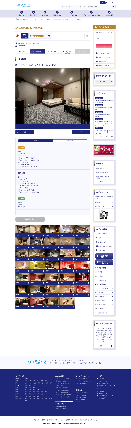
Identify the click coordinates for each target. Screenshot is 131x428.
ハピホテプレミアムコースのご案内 (104, 177)
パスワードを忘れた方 (104, 57)
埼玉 (35, 383)
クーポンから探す (71, 13)
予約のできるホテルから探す (91, 13)
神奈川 (30, 383)
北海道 (26, 378)
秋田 (30, 380)
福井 (34, 387)
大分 (42, 398)
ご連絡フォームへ (103, 346)
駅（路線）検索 (101, 242)
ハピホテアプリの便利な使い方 (84, 381)
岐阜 (30, 389)
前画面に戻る (25, 219)
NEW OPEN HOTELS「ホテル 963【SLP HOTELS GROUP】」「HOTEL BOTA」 (104, 130)
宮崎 (46, 398)
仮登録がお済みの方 (104, 65)
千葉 (39, 383)
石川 (26, 387)
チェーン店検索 (104, 276)
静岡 (34, 389)
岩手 (38, 380)
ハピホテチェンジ (102, 389)
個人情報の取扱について (55, 420)
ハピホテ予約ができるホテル (102, 256)
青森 (26, 380)
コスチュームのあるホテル (104, 288)
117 (84, 132)
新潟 (26, 385)
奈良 (42, 391)
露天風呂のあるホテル (104, 292)
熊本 (38, 398)
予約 (82, 51)
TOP (22, 51)
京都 (34, 391)
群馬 (51, 383)
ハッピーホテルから (104, 324)
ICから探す (44, 13)
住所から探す (21, 13)
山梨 (30, 385)
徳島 (30, 396)
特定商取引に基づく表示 (71, 420)
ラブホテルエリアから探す (104, 246)
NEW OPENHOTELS (60, 406)
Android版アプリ (104, 206)
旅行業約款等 (83, 420)
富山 (30, 387)
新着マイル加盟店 (81, 395)
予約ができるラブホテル (61, 388)
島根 (38, 394)
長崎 (34, 398)
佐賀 (30, 398)
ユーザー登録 (110, 3)
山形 (34, 380)
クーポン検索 (104, 272)
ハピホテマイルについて (104, 172)
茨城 (47, 383)
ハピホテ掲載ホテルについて (105, 395)
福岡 (26, 398)
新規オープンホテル (81, 393)
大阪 (26, 391)
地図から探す (57, 13)
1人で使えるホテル (104, 300)
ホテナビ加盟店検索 (104, 280)
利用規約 (43, 420)
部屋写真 (37, 51)
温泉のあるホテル (104, 309)
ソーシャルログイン (104, 53)
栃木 (43, 383)
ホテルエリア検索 (101, 234)
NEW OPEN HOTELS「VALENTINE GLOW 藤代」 (104, 100)
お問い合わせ (93, 420)
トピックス (100, 93)
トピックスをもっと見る (106, 136)
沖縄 (26, 400)
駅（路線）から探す (60, 381)
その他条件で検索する (104, 313)
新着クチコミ (80, 402)
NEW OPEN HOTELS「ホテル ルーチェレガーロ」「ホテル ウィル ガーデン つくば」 (104, 122)
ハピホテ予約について (103, 383)
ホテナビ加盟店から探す (61, 392)
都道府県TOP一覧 (103, 76)
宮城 (42, 380)
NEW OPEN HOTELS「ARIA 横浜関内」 (103, 107)
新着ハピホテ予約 (81, 397)
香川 (26, 396)
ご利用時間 (70, 141)
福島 (46, 380)
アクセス (52, 51)
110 (21, 132)
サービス (99, 164)
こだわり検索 (100, 250)
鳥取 (34, 394)
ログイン (104, 46)
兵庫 (30, 391)
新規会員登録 (102, 61)
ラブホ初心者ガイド (81, 378)
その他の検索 (109, 13)
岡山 (26, 394)
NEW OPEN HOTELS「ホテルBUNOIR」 (102, 114)
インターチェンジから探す (62, 378)
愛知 (26, 389)
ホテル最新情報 (80, 399)
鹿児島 (50, 398)
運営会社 (36, 420)
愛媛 (34, 396)
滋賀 (38, 391)
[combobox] (97, 7)
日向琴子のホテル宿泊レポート (63, 408)
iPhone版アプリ (104, 202)
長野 (34, 385)
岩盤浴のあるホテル (104, 296)
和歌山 (46, 391)
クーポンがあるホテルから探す (63, 394)
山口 (42, 394)
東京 (26, 383)
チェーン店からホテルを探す (62, 397)
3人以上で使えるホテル (104, 304)
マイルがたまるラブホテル (62, 390)
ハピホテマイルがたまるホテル (103, 262)
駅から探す (33, 13)
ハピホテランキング (104, 168)
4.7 (31, 36)
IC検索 (98, 238)
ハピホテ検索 (101, 229)
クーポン (67, 51)
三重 (38, 389)
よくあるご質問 (104, 181)
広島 (30, 394)
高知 (38, 396)
